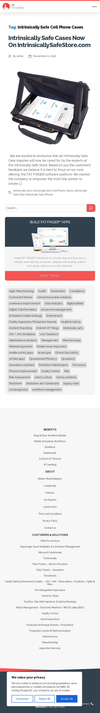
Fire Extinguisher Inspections (50, 587)
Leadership (50, 483)
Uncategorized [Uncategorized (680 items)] (18, 387)
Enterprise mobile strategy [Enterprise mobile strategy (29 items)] (25, 313)
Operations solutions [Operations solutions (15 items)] (21, 362)
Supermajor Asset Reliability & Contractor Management (50, 544)
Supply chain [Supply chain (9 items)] (71, 381)
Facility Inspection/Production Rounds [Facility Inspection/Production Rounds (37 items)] (32, 319)
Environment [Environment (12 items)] (54, 313)
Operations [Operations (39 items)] (68, 356)
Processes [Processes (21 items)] (79, 362)
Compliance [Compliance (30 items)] (77, 289)
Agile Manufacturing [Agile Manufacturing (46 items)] (21, 289)
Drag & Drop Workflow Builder (50, 433)
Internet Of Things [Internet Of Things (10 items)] (47, 325)
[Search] (91, 206)
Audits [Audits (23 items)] (42, 289)
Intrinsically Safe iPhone (39, 192)
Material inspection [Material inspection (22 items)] (20, 344)
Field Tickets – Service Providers (50, 561)
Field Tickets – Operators (50, 567)
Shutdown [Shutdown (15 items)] (15, 381)
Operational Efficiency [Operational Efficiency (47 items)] (43, 356)
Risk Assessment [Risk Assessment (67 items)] (19, 375)
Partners (50, 490)
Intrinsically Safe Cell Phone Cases (53, 188)
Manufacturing (50, 640)
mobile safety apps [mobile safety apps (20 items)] (21, 350)
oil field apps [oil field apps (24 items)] (17, 356)
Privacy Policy (50, 518)
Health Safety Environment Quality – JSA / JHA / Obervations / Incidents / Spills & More (50, 580)
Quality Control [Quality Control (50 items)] (50, 369)
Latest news (50, 504)
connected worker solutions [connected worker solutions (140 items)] (54, 295)
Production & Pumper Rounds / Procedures (50, 622)
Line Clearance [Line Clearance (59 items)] (49, 332)
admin (20, 54)
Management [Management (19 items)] (49, 338)
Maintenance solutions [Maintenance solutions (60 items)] (23, 338)
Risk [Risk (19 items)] (66, 369)
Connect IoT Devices (50, 456)
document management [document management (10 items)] (56, 307)
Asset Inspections (50, 617)
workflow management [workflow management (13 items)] (46, 387)
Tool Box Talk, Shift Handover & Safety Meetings (50, 599)
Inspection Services (50, 646)
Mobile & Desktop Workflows (50, 439)
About (50, 469)
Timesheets (49, 573)
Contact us (50, 525)
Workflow (50, 445)
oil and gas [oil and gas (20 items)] (44, 350)
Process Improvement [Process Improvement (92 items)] (23, 369)
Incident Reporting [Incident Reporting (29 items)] (20, 325)
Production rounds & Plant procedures (50, 628)
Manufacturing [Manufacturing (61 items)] (72, 338)
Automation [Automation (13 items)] (58, 289)
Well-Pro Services (50, 538)
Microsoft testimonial (50, 550)
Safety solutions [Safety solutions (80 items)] (66, 375)
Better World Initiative (50, 476)
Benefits (50, 427)
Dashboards (50, 450)
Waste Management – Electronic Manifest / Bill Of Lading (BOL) (50, 605)
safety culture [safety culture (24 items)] (43, 375)
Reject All (44, 698)
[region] (44, 689)
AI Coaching (50, 462)
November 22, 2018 (44, 54)
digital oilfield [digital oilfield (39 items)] (75, 301)
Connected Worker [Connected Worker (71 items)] (20, 295)
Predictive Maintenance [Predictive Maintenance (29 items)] (53, 362)
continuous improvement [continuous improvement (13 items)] (24, 301)
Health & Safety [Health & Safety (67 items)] (71, 319)
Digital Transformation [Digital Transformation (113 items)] (22, 307)
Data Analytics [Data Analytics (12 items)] (53, 301)
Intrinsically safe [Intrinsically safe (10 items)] (73, 325)
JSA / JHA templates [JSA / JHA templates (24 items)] (22, 332)
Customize (22, 698)
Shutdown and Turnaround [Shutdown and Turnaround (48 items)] (42, 381)
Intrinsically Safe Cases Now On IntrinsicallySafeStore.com (45, 40)
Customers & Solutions (50, 532)
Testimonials (50, 556)
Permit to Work (50, 593)
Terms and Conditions (50, 511)
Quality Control (50, 611)
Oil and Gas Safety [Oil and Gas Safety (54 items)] (66, 350)
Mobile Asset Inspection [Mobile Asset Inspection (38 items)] (51, 344)
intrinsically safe (22, 188)
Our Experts (50, 497)
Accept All (67, 698)
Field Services (49, 634)
